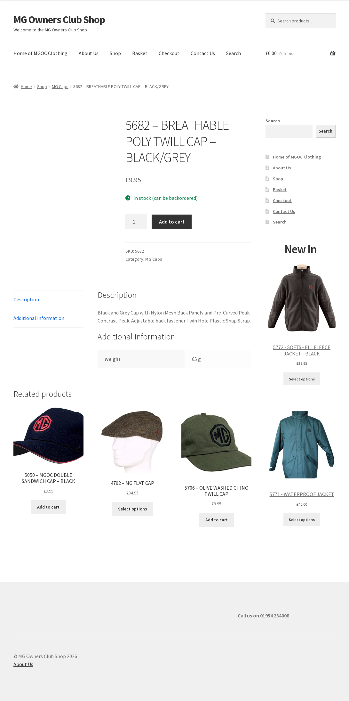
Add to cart (172, 221)
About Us (89, 53)
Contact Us (203, 53)
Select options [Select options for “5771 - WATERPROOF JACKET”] (302, 519)
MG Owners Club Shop (59, 19)
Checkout (169, 53)
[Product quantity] (136, 222)
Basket (139, 53)
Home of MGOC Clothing (40, 53)
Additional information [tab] (38, 318)
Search (233, 53)
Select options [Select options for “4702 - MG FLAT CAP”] (132, 509)
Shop (115, 53)
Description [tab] (26, 299)
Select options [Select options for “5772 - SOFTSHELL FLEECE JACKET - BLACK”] (302, 379)
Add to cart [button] (48, 507)
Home (26, 86)
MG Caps (60, 86)
